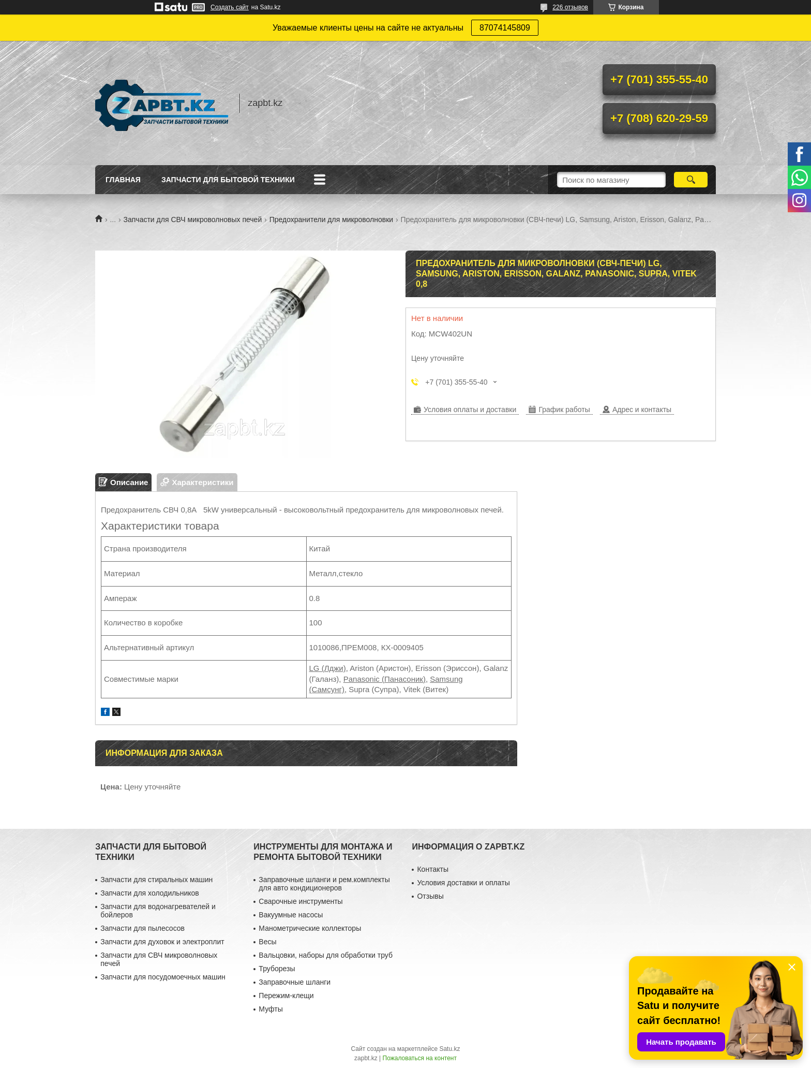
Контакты (432, 869)
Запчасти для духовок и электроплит (162, 942)
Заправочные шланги (295, 982)
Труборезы (277, 968)
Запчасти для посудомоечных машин (163, 977)
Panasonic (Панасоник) (384, 679)
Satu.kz (449, 1048)
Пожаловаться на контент (420, 1058)
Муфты (270, 1009)
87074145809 (504, 27)
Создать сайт (230, 7)
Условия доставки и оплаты (463, 883)
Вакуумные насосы (291, 915)
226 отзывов (570, 7)
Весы (267, 942)
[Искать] (691, 179)
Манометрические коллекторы (310, 928)
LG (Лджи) (327, 668)
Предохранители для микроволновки (331, 219)
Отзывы (430, 896)
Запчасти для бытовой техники (228, 179)
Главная (123, 179)
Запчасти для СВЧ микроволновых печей (193, 219)
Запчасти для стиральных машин (156, 879)
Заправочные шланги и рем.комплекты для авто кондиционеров (324, 883)
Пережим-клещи (286, 995)
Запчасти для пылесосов (142, 928)
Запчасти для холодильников (149, 893)
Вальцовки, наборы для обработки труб (326, 955)
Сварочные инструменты (300, 901)
